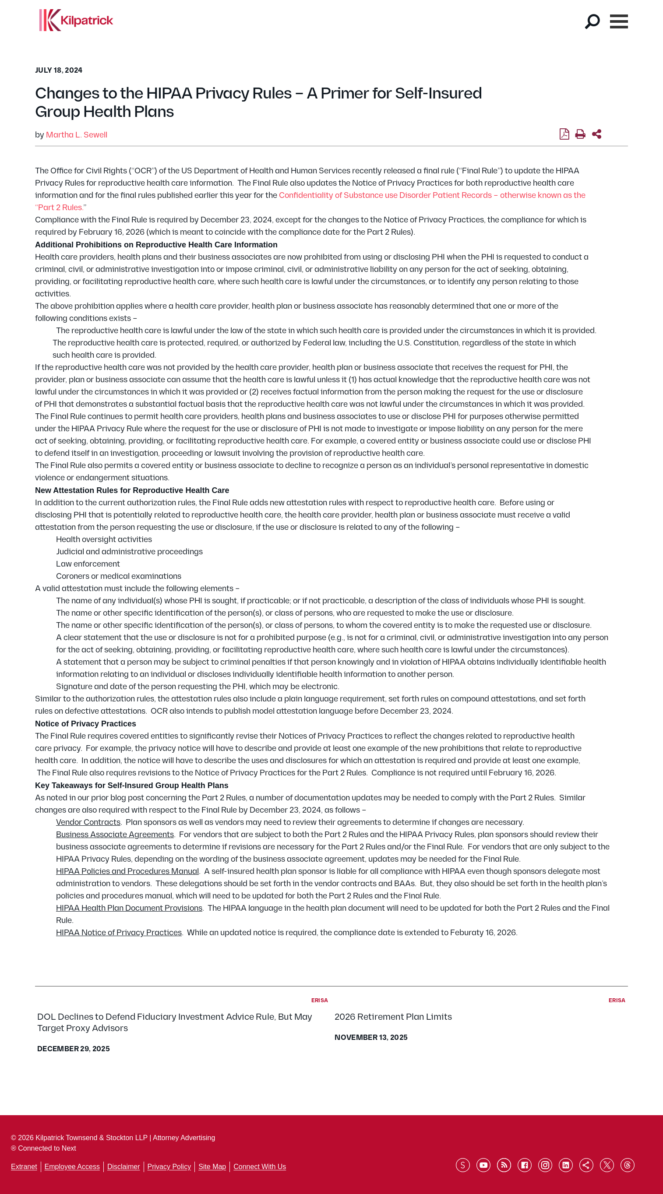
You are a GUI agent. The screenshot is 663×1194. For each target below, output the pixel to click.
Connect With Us (259, 1166)
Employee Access (72, 1166)
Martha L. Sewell (76, 135)
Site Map (212, 1166)
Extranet (24, 1166)
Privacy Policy (169, 1166)
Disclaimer (123, 1166)
